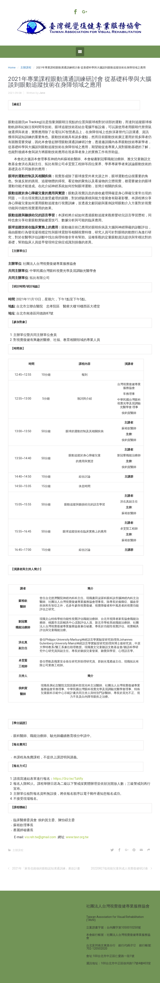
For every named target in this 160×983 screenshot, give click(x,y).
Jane (42, 92)
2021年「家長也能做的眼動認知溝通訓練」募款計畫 (46, 868)
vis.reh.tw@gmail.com (40, 837)
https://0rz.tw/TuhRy (68, 779)
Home (11, 67)
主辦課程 (25, 67)
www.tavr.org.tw (77, 837)
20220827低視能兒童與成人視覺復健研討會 (119, 868)
